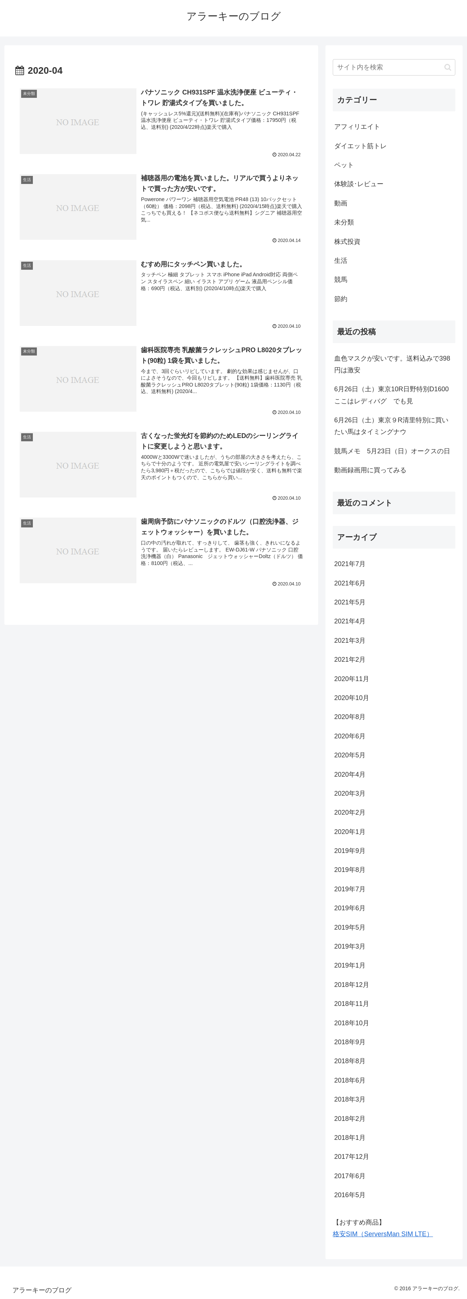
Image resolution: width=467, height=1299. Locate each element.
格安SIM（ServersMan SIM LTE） (383, 1234)
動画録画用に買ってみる (370, 470)
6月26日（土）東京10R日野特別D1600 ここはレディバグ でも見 (394, 394)
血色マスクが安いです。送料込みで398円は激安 (392, 364)
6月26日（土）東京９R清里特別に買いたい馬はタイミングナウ (391, 425)
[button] (447, 67)
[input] (394, 67)
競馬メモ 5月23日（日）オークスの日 (392, 451)
